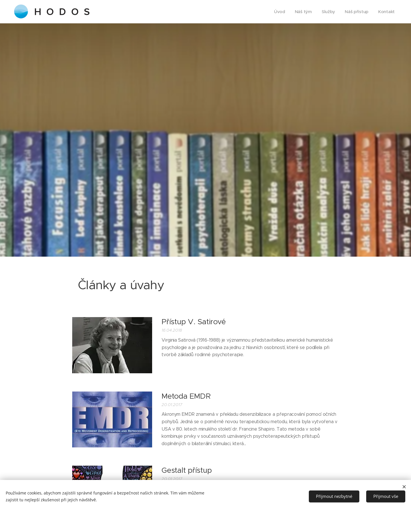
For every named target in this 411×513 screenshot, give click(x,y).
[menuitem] (276, 12)
